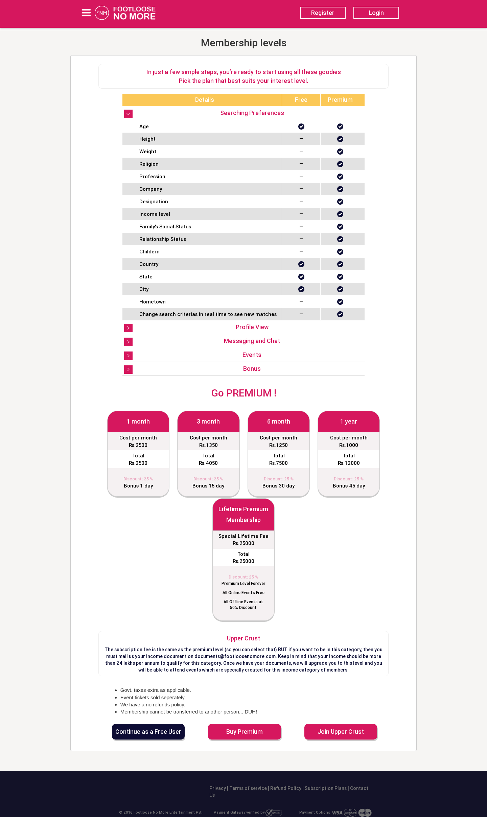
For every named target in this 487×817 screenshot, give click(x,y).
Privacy (217, 788)
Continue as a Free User (148, 731)
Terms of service (247, 788)
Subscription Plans (326, 788)
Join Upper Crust (341, 731)
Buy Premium (244, 731)
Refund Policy (285, 788)
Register (322, 13)
